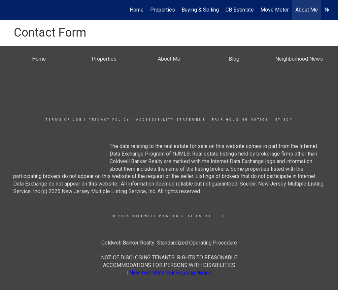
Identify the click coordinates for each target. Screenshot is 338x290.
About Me (306, 10)
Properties (162, 10)
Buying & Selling (200, 10)
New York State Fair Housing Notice (170, 273)
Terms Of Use (64, 119)
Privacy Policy (109, 119)
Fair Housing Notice (240, 119)
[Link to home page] (12, 10)
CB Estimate (239, 10)
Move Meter (274, 10)
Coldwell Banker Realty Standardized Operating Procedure (169, 243)
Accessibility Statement (171, 119)
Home (137, 10)
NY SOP (284, 119)
